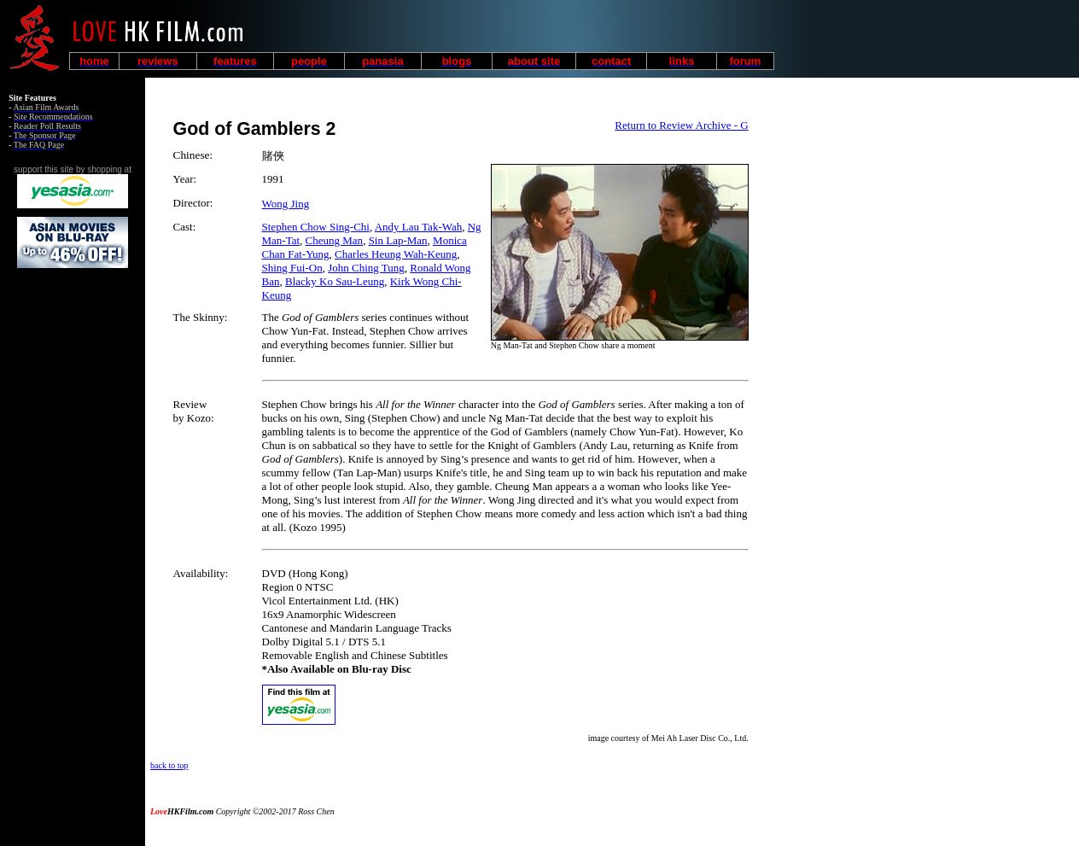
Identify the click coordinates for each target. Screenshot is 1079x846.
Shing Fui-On (292, 267)
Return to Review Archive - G (681, 125)
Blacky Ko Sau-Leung (334, 281)
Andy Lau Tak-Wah (419, 226)
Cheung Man (335, 240)
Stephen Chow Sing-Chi (316, 226)
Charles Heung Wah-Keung (396, 254)
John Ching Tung (366, 267)
